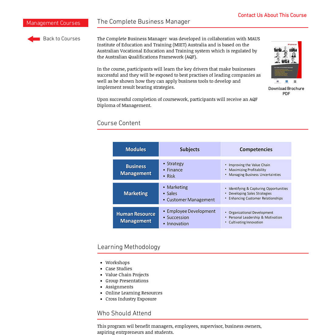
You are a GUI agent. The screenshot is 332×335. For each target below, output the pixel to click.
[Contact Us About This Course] (272, 15)
